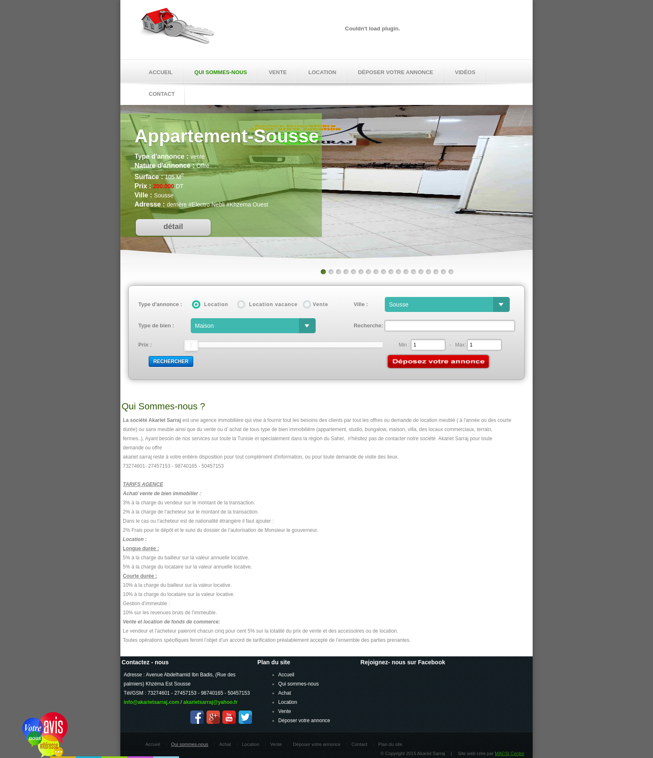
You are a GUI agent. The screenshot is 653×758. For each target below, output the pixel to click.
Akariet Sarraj (177, 28)
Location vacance (273, 304)
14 (421, 272)
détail (173, 226)
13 (413, 272)
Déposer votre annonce (395, 72)
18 (451, 272)
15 (428, 272)
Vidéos (465, 72)
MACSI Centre (509, 753)
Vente (278, 72)
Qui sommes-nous (220, 72)
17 (443, 272)
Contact (359, 744)
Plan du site (390, 744)
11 (398, 272)
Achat (284, 693)
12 (406, 272)
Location (322, 72)
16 (436, 272)
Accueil (161, 72)
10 (391, 272)
